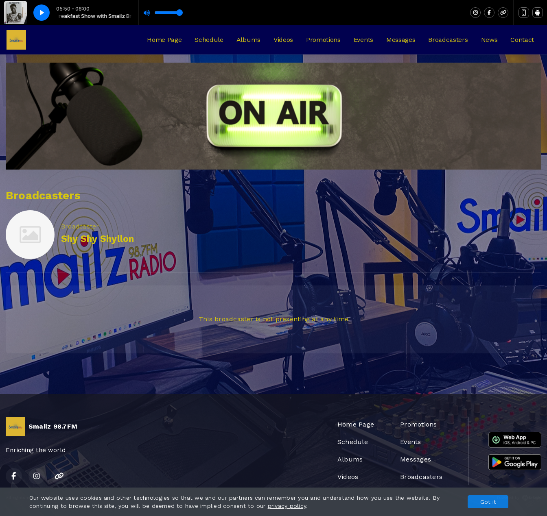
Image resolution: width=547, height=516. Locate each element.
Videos (283, 40)
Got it (488, 502)
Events (363, 40)
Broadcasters (448, 40)
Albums (248, 40)
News (489, 40)
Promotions (323, 40)
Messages (400, 40)
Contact (522, 40)
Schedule (209, 40)
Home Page (164, 40)
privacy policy (287, 506)
